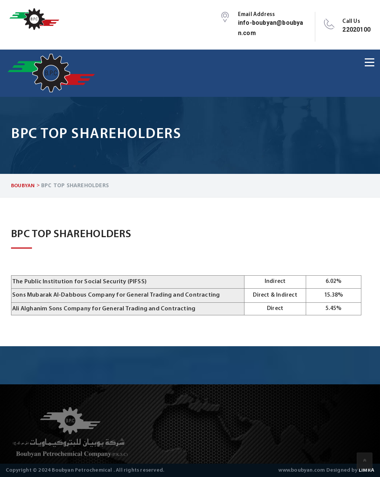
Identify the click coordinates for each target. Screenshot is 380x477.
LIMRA (366, 470)
